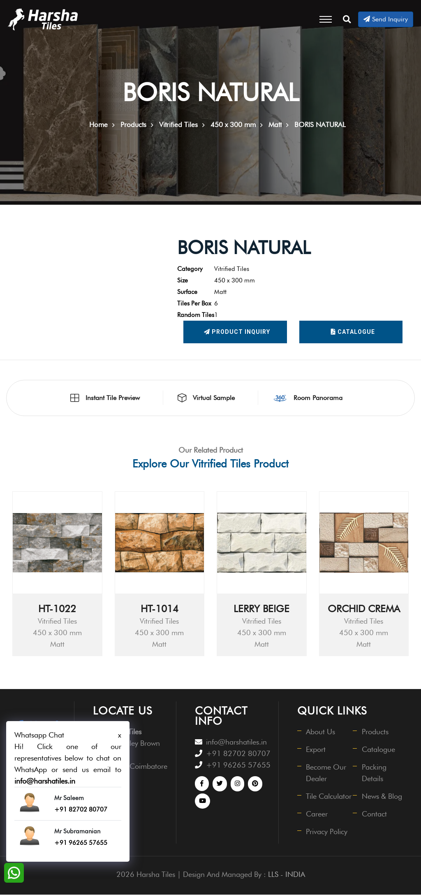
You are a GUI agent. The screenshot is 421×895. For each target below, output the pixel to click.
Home (98, 125)
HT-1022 (57, 609)
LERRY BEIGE (261, 609)
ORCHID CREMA (364, 609)
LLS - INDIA (286, 874)
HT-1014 (159, 609)
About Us (320, 732)
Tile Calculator (329, 796)
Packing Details (374, 773)
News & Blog (382, 796)
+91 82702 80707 (238, 753)
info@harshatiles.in (236, 742)
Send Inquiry (385, 19)
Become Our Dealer (326, 773)
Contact (374, 814)
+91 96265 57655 (238, 765)
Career (317, 814)
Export (316, 749)
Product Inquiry (237, 332)
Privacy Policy (327, 832)
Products (375, 732)
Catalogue (353, 332)
